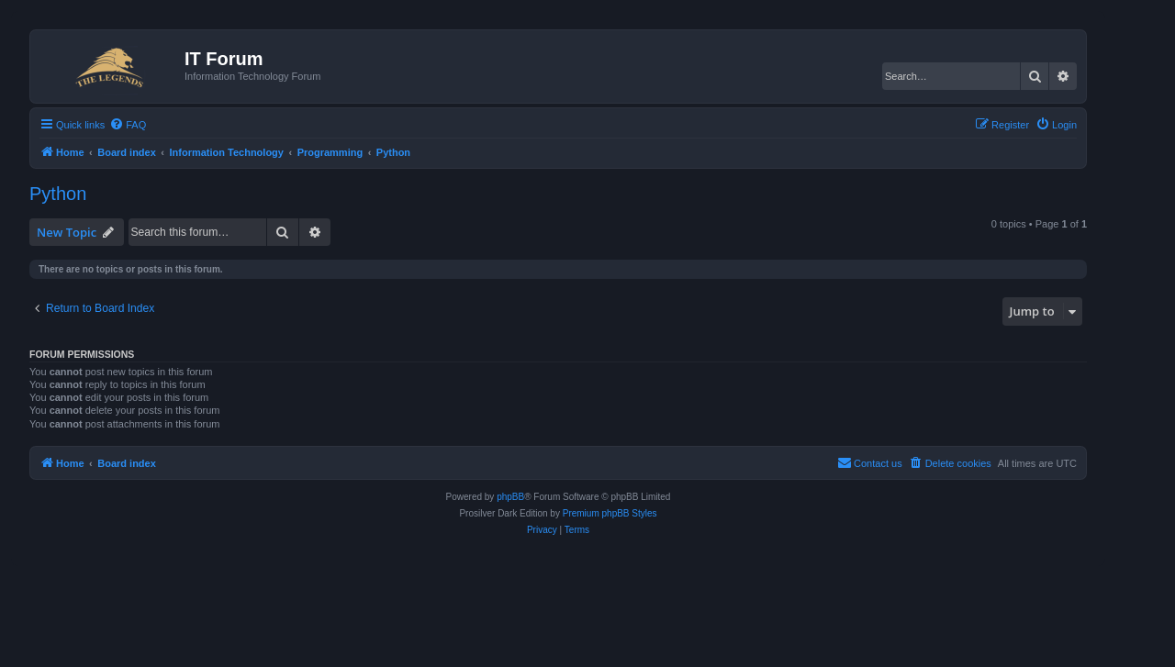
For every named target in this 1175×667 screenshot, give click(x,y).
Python (57, 193)
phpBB (510, 497)
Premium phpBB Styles (610, 513)
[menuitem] (127, 125)
